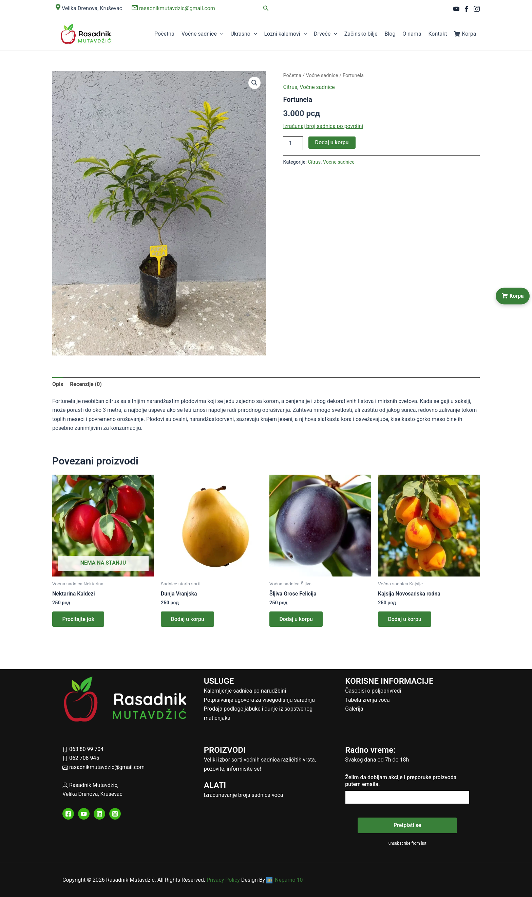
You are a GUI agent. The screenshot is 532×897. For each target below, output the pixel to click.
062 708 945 (80, 758)
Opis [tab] (57, 384)
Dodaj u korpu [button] (188, 619)
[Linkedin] (99, 814)
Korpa (465, 34)
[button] (266, 8)
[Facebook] (466, 9)
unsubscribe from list (407, 843)
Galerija (354, 709)
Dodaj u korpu (332, 142)
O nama (413, 34)
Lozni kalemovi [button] (289, 34)
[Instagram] (477, 9)
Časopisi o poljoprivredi (373, 691)
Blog (391, 34)
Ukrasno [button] (248, 34)
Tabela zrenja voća (367, 700)
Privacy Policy (223, 880)
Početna (170, 34)
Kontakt (438, 34)
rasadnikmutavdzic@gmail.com (173, 8)
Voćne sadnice (322, 75)
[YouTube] (456, 9)
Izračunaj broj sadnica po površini (323, 126)
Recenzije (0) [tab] (86, 384)
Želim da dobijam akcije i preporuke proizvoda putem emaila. (400, 780)
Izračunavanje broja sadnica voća (244, 795)
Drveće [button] (329, 34)
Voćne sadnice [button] (207, 34)
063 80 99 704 (83, 749)
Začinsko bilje (363, 34)
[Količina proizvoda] (293, 143)
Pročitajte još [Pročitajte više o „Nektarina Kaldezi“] (78, 619)
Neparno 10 (285, 880)
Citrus (290, 87)
